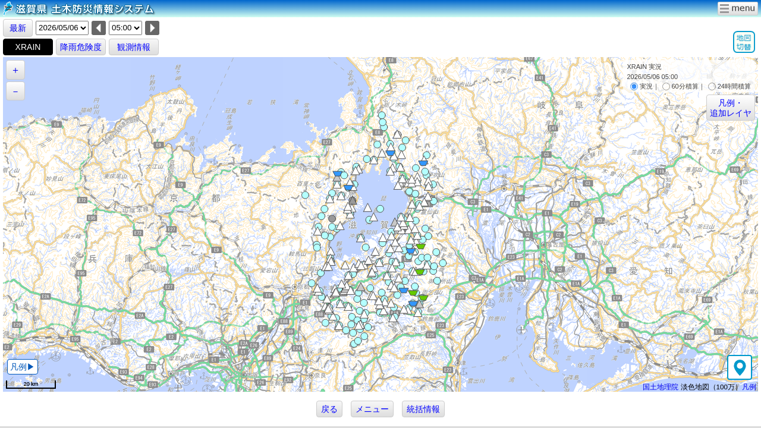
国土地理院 (660, 387)
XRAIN (28, 47)
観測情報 (133, 47)
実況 (641, 86)
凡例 (749, 387)
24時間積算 (729, 86)
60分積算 (680, 86)
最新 (18, 28)
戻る (329, 409)
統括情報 (423, 409)
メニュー (372, 409)
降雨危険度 (81, 47)
